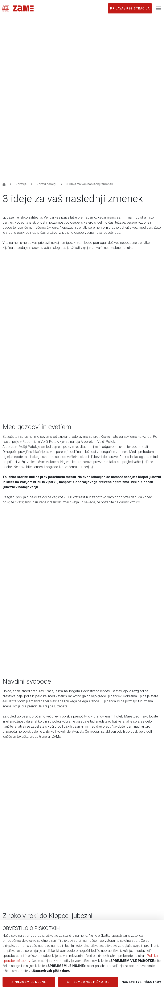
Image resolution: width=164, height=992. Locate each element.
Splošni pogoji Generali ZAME (24, 826)
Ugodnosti (10, 786)
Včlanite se (22, 909)
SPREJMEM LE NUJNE (29, 982)
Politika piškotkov (16, 876)
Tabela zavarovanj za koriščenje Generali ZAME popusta (43, 868)
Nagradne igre (13, 803)
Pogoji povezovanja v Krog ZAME (27, 834)
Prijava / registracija (130, 8)
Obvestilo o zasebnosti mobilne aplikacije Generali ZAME (45, 859)
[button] (77, 587)
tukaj (88, 350)
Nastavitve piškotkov (141, 982)
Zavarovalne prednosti (19, 795)
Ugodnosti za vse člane (43, 480)
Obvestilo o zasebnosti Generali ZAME (31, 842)
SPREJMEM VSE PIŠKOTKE (88, 982)
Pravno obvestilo (15, 884)
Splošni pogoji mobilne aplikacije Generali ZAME (38, 851)
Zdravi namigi (46, 25)
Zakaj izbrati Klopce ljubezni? (119, 671)
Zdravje (21, 25)
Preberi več (16, 737)
